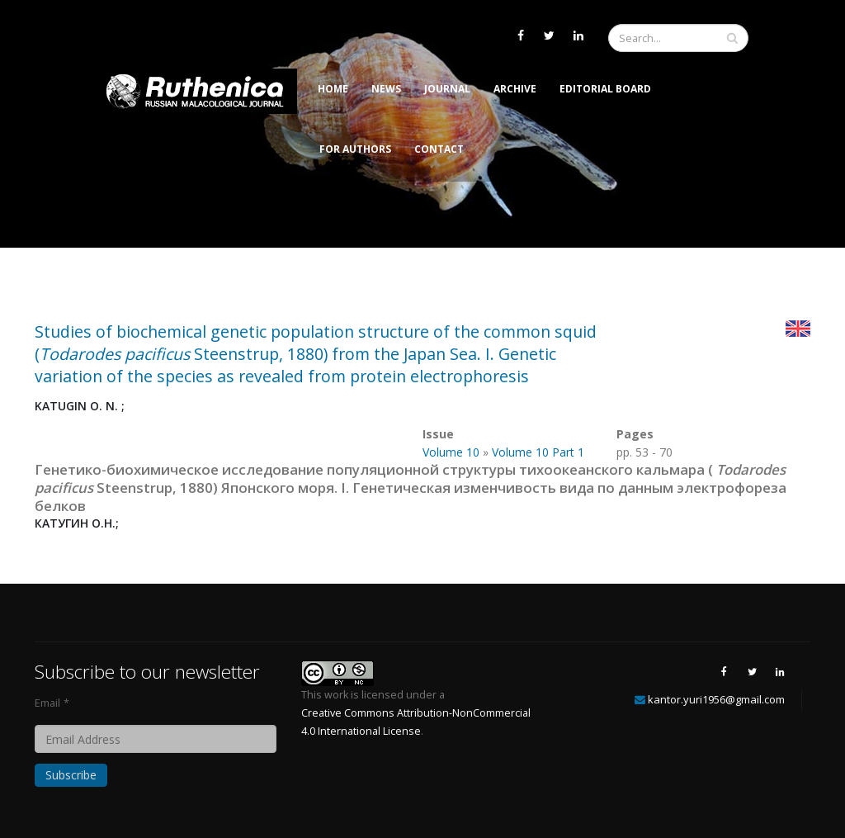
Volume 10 (450, 452)
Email (47, 703)
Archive (514, 89)
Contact (439, 149)
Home (333, 89)
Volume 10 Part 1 (538, 452)
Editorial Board (605, 89)
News (386, 89)
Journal (447, 89)
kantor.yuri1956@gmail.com (716, 699)
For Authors (355, 149)
